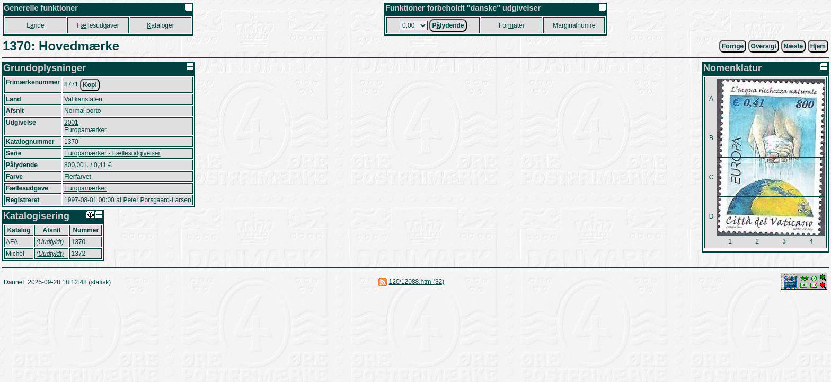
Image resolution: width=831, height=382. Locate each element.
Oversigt (764, 46)
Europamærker (85, 188)
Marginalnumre (574, 25)
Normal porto (82, 111)
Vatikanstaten (83, 99)
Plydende (448, 25)
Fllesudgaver (98, 25)
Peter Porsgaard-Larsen (157, 200)
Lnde (35, 25)
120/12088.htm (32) (417, 281)
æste (793, 46)
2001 (71, 122)
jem (818, 46)
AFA (12, 242)
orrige (733, 46)
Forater (512, 25)
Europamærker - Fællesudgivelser (112, 153)
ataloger (160, 25)
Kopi (90, 85)
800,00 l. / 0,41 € (87, 165)
